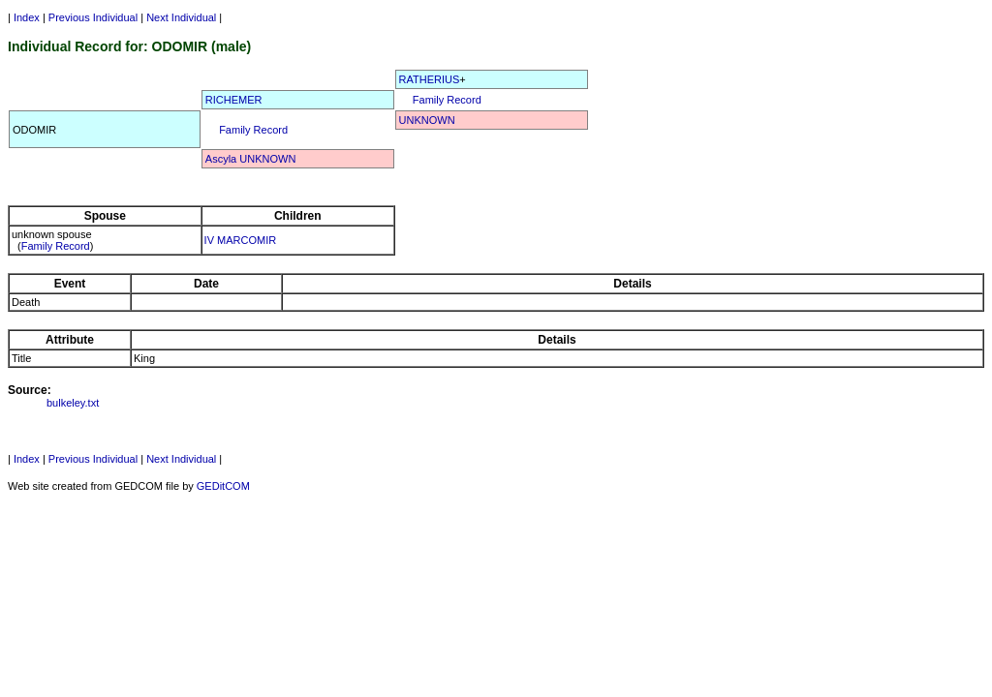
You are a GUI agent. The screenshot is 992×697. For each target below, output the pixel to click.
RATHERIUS (429, 79)
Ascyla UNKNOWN (250, 159)
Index (27, 17)
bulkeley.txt (72, 403)
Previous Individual (93, 17)
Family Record (447, 100)
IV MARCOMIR (240, 240)
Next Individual (181, 17)
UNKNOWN (427, 120)
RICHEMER (234, 100)
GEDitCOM (223, 486)
